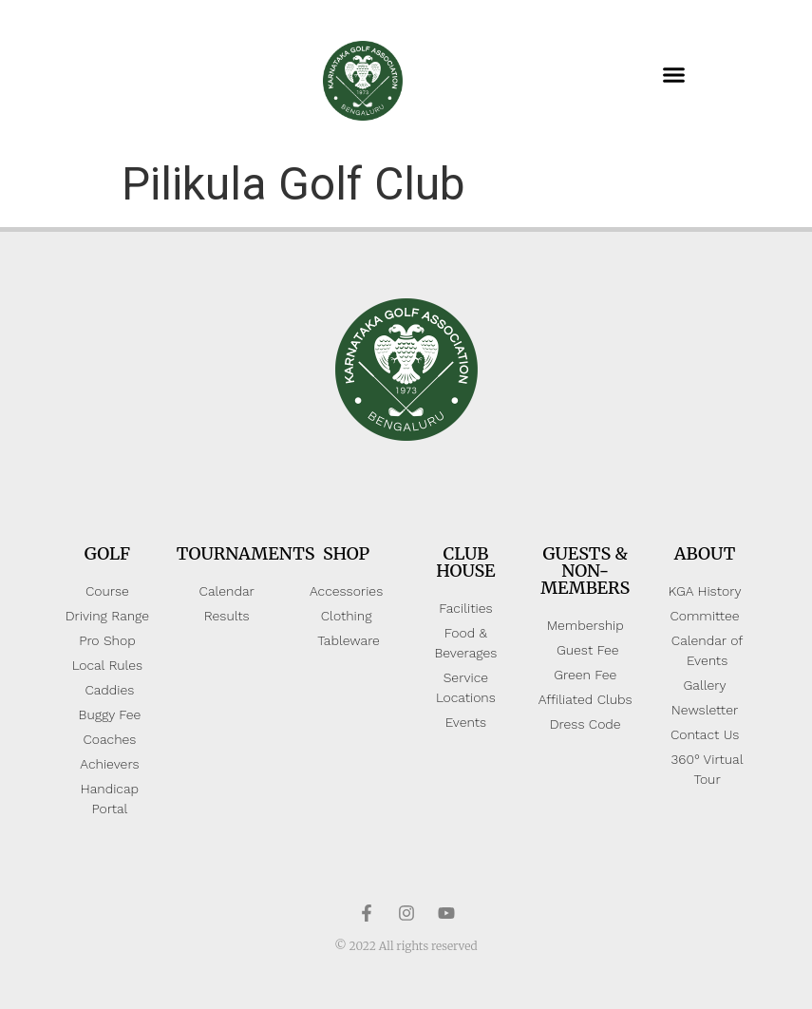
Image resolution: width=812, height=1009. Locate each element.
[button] (673, 75)
